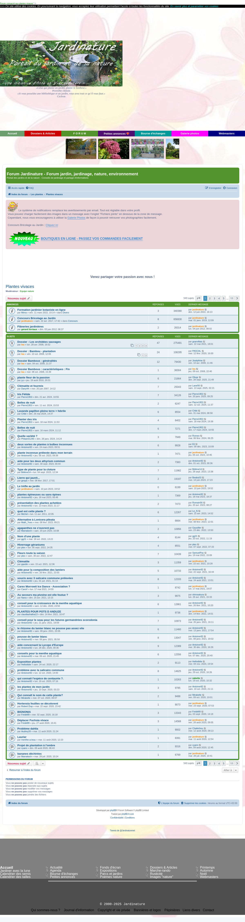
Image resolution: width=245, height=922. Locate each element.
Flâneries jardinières (30, 326)
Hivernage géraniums (31, 544)
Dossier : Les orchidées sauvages (39, 341)
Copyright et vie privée (114, 910)
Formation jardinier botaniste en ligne (41, 309)
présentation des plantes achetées (39, 502)
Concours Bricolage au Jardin (36, 318)
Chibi (23, 413)
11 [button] (231, 298)
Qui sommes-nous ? (45, 910)
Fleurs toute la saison (31, 553)
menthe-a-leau (28, 739)
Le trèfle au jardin (28, 486)
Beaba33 (196, 477)
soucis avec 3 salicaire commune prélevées (45, 578)
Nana (24, 597)
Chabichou (197, 728)
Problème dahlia (27, 728)
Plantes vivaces (20, 286)
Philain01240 (27, 439)
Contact (208, 910)
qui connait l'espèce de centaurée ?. (40, 678)
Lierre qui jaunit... (28, 477)
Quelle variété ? (27, 436)
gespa (24, 480)
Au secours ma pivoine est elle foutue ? (42, 594)
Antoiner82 (26, 447)
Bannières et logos (147, 910)
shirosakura (198, 594)
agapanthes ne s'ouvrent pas (35, 528)
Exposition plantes (29, 661)
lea (22, 344)
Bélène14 (26, 472)
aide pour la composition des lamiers (41, 569)
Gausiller (196, 527)
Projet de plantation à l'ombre (36, 745)
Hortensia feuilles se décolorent (37, 703)
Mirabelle (25, 698)
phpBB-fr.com (127, 814)
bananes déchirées (29, 753)
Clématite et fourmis (30, 385)
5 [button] (223, 298)
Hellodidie (26, 664)
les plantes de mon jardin (33, 686)
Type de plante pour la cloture (36, 469)
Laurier (22, 736)
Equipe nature (27, 291)
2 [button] (209, 298)
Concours (73, 321)
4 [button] (219, 298)
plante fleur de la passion (33, 377)
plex (23, 547)
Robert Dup (27, 706)
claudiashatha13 (29, 614)
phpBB (113, 810)
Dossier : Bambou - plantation (36, 351)
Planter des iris (27, 419)
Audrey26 (26, 731)
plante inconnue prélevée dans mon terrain (44, 452)
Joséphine (197, 360)
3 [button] (214, 298)
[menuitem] (30, 188)
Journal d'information (79, 910)
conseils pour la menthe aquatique (39, 653)
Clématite (23, 561)
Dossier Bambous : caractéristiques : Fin (43, 369)
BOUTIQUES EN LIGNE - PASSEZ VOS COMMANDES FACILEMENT (92, 238)
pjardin (24, 564)
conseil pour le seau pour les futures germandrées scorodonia (57, 619)
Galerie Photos (76, 217)
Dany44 (25, 388)
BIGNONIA (24, 711)
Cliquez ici (52, 225)
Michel (24, 514)
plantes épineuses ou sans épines (39, 494)
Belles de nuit (26, 402)
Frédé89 (25, 714)
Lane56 (196, 385)
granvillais (197, 341)
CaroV (24, 589)
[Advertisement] (208, 69)
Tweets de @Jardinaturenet (122, 830)
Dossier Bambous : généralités (37, 360)
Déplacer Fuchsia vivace (33, 720)
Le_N (195, 511)
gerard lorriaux (29, 329)
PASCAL (196, 351)
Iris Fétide (23, 394)
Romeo (195, 435)
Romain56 (197, 502)
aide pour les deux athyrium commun (41, 461)
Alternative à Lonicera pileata (36, 519)
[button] (198, 298)
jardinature (198, 309)
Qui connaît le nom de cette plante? (40, 695)
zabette (196, 678)
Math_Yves (26, 522)
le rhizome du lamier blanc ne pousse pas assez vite (50, 628)
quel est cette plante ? (31, 511)
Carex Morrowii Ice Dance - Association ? (43, 586)
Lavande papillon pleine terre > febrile (41, 410)
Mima (24, 312)
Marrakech (26, 531)
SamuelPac (198, 553)
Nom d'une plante (28, 536)
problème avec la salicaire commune (40, 670)
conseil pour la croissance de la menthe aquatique (49, 603)
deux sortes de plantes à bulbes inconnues (44, 444)
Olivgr (195, 377)
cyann (24, 748)
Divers (66, 312)
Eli (193, 444)
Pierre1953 (26, 397)
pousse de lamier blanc (32, 636)
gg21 (23, 539)
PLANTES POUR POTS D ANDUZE (39, 611)
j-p (22, 380)
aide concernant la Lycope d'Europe (40, 645)
